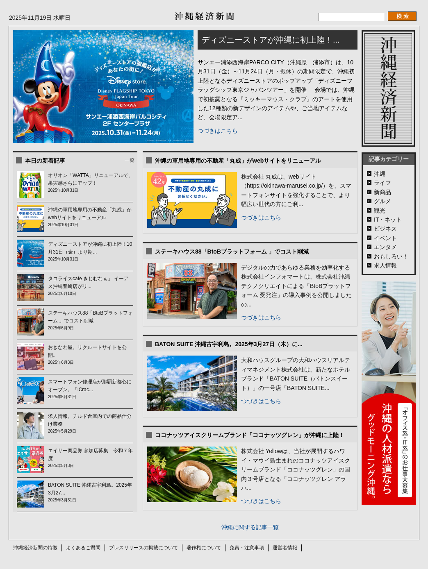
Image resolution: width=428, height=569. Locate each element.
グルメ (382, 201)
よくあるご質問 (83, 548)
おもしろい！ (391, 256)
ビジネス (385, 228)
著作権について (204, 548)
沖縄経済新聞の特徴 (35, 548)
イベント (385, 238)
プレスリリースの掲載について (143, 548)
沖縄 (379, 173)
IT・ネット (388, 219)
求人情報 (385, 265)
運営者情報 (285, 548)
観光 (379, 210)
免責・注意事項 (247, 548)
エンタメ (385, 247)
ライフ (382, 182)
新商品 (382, 192)
